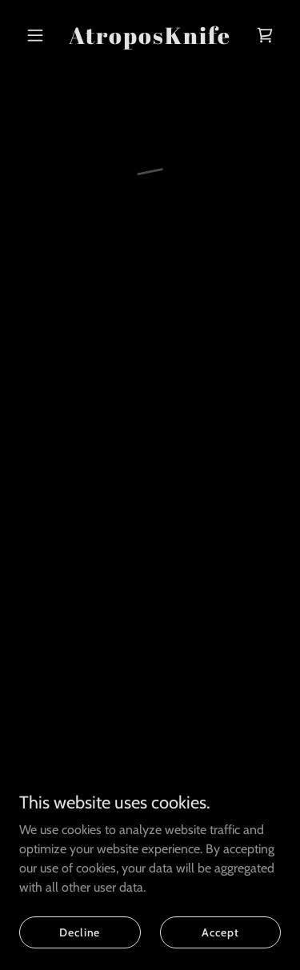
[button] (38, 35)
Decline (79, 931)
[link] (150, 39)
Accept (220, 931)
